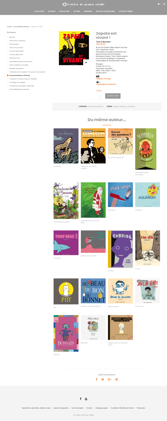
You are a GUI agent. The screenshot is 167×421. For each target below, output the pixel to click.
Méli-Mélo (84, 343)
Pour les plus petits (17, 51)
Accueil (9, 27)
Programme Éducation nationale (22, 86)
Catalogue (39, 12)
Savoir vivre (139, 306)
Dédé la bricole (113, 307)
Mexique (116, 106)
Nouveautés (14, 44)
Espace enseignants (61, 404)
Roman (12, 37)
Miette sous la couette (88, 256)
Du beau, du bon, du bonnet (90, 306)
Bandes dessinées (17, 68)
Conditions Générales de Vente (122, 404)
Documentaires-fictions (21, 27)
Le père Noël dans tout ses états (90, 222)
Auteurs (51, 12)
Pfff (55, 307)
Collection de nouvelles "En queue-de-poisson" (28, 72)
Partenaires (141, 404)
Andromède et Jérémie (62, 222)
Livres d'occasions (16, 47)
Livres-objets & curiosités (19, 65)
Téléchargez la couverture (106, 84)
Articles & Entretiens (105, 12)
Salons (76, 12)
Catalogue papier (102, 404)
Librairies (88, 12)
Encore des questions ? (116, 157)
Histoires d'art (15, 58)
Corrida (110, 271)
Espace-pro (64, 12)
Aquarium (138, 210)
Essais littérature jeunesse (19, 89)
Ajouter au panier (113, 96)
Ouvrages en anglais (17, 82)
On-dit (137, 269)
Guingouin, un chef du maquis (89, 167)
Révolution (131, 106)
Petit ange (111, 210)
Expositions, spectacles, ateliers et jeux (36, 404)
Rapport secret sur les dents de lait (118, 344)
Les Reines (57, 166)
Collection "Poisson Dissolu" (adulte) (23, 79)
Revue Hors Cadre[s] (18, 41)
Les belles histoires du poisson (21, 61)
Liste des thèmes (126, 12)
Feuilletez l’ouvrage (103, 79)
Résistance (123, 106)
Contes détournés (16, 54)
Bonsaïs (56, 355)
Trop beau (57, 258)
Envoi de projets (77, 404)
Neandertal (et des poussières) (141, 174)
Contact (89, 404)
